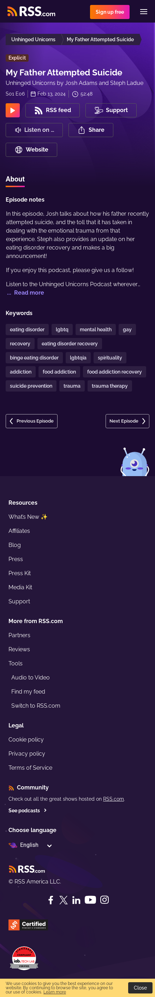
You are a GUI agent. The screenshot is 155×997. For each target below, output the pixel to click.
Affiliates (19, 531)
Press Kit (19, 573)
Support (19, 601)
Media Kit (20, 587)
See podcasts (27, 810)
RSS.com (113, 799)
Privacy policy (26, 753)
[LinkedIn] (76, 900)
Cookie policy (26, 739)
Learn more (54, 992)
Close (140, 988)
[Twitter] (63, 900)
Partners (19, 635)
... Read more (25, 292)
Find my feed (28, 691)
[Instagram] (104, 899)
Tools (15, 663)
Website (31, 150)
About (15, 179)
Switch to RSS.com (35, 705)
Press (15, 559)
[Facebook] (51, 900)
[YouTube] (90, 899)
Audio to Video (30, 677)
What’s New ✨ (28, 516)
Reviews (19, 649)
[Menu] (143, 11)
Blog (14, 545)
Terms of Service (30, 767)
